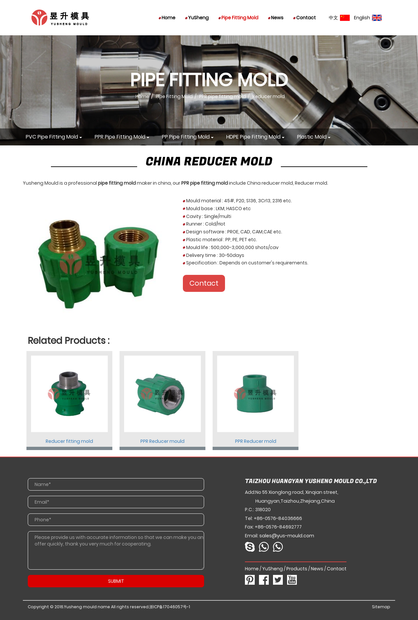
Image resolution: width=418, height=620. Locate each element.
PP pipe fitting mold (186, 137)
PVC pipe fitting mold (52, 137)
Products (296, 568)
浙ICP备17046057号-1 (169, 607)
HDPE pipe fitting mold (253, 137)
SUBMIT (116, 581)
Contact (304, 17)
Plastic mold (312, 137)
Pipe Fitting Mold (238, 17)
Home (167, 17)
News (275, 17)
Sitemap (381, 607)
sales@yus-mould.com (286, 535)
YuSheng (197, 17)
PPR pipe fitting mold (222, 96)
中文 (339, 17)
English (368, 17)
